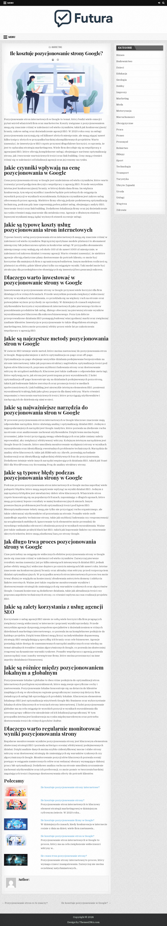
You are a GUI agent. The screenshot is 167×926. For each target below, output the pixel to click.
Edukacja (121, 73)
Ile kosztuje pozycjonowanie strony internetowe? (70, 787)
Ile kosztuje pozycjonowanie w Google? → (86, 903)
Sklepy (120, 154)
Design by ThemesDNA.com (83, 922)
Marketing (57, 47)
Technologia (123, 166)
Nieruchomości (125, 117)
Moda (119, 104)
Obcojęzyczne (124, 123)
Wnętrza (121, 203)
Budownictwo (124, 61)
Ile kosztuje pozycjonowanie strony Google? (56, 53)
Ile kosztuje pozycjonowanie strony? (62, 800)
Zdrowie (121, 210)
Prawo (120, 135)
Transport (122, 172)
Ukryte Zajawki (125, 185)
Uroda (120, 191)
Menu (10, 2)
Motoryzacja (123, 110)
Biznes (120, 55)
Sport (119, 160)
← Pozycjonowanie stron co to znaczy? (25, 903)
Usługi (120, 197)
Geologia (121, 79)
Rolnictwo (122, 148)
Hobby (120, 86)
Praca (119, 129)
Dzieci (120, 67)
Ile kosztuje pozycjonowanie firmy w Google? (67, 820)
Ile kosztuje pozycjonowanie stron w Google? (67, 836)
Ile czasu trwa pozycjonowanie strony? (64, 856)
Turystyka (122, 179)
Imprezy (121, 92)
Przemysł (122, 141)
